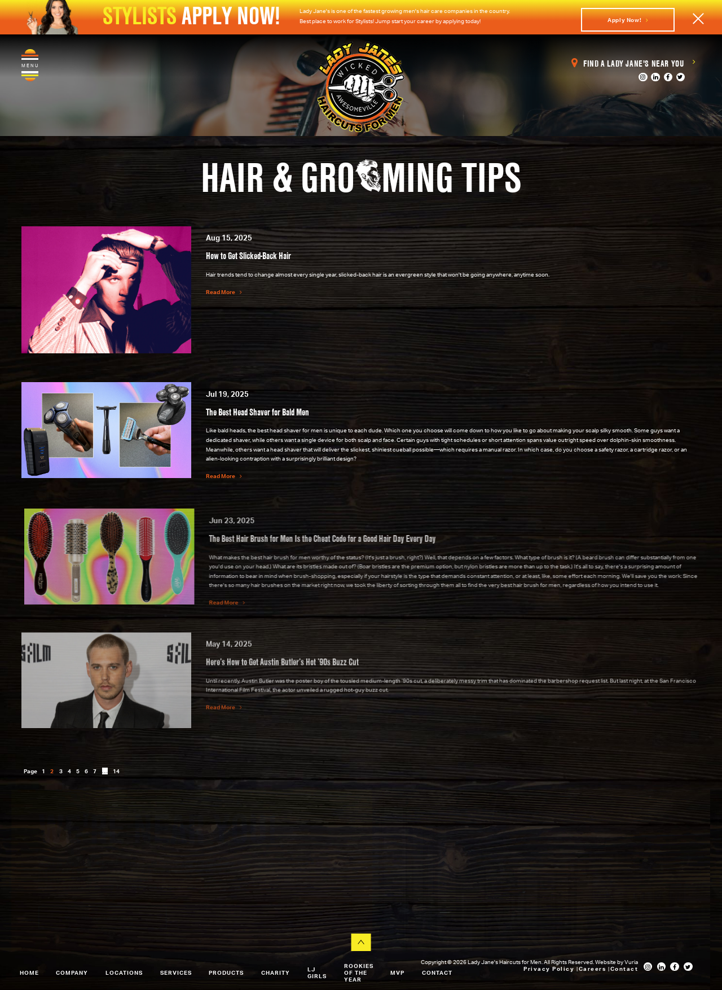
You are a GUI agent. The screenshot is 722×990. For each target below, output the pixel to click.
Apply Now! (627, 19)
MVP (397, 972)
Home (29, 972)
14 (116, 771)
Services (176, 972)
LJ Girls (317, 972)
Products (226, 972)
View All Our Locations (100, 917)
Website (606, 961)
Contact (437, 972)
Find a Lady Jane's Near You (633, 63)
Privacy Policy (549, 968)
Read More (224, 291)
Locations (124, 972)
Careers (593, 968)
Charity (275, 972)
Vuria (631, 961)
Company (72, 972)
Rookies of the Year (358, 972)
